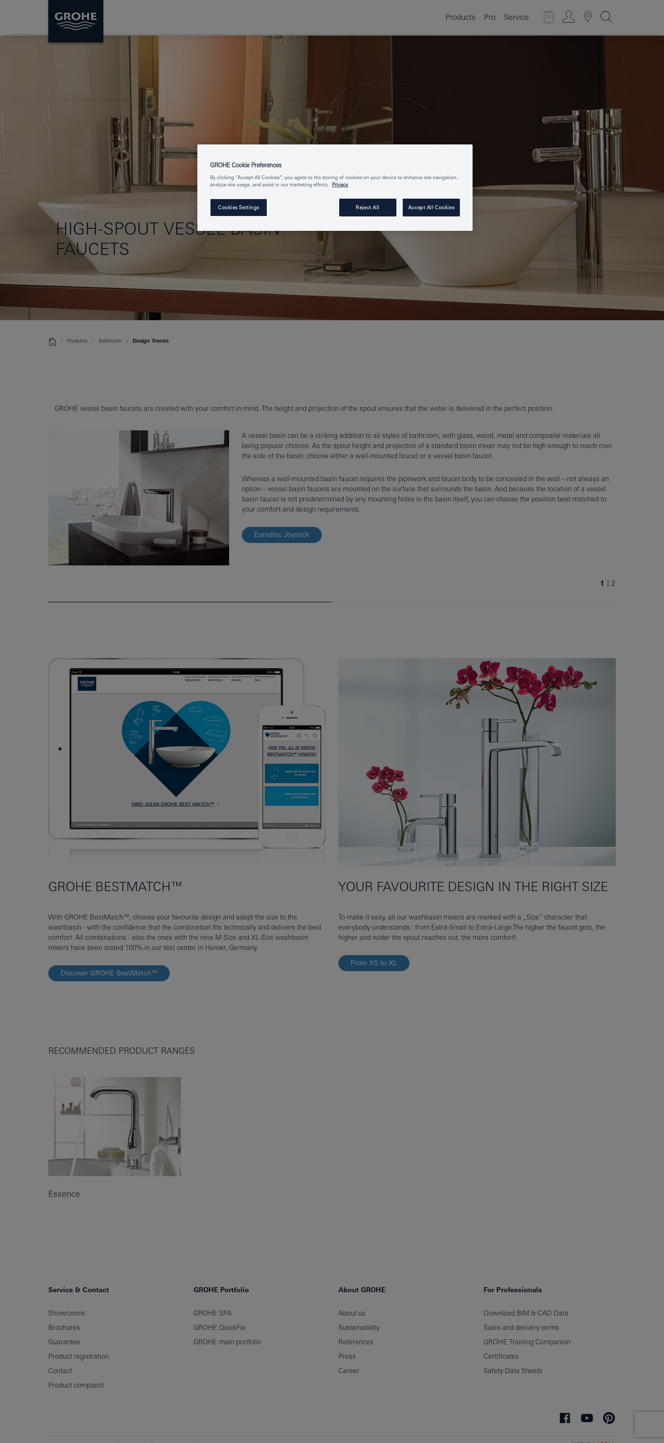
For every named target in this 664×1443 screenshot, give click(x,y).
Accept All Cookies (431, 207)
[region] (335, 187)
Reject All (367, 207)
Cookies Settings (238, 207)
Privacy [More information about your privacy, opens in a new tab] (340, 184)
